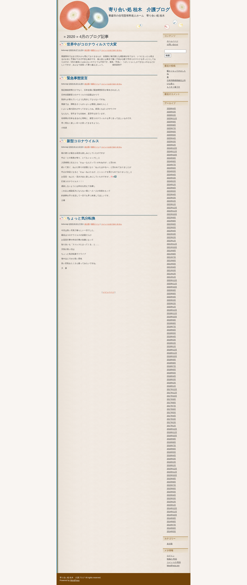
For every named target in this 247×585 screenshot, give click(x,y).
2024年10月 (172, 155)
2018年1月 (171, 386)
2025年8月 (171, 125)
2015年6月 (171, 488)
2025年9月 (171, 122)
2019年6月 (171, 330)
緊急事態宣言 (77, 78)
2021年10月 (172, 247)
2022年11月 (172, 211)
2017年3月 (171, 419)
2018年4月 (171, 376)
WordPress (75, 580)
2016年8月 (171, 442)
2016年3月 (171, 459)
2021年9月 (171, 251)
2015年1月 (171, 505)
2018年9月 (171, 360)
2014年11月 (172, 512)
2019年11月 (172, 313)
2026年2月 (171, 115)
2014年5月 (171, 531)
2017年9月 (171, 399)
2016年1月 (171, 465)
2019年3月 (171, 340)
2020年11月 (172, 284)
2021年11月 (172, 244)
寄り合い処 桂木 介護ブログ (139, 9)
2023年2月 (171, 201)
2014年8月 (171, 521)
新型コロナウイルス (83, 141)
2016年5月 (171, 452)
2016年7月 (171, 445)
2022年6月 (171, 224)
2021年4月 (171, 267)
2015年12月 (172, 469)
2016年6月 (171, 449)
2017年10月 (172, 396)
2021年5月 (171, 264)
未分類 (87, 50)
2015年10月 (172, 475)
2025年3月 (171, 142)
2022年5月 (171, 227)
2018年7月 (171, 366)
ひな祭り (170, 84)
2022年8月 (171, 221)
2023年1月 (171, 204)
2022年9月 (171, 218)
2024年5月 (171, 171)
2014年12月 (172, 508)
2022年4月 (171, 231)
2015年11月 (172, 472)
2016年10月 (172, 436)
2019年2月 (171, 343)
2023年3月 (171, 198)
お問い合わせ (172, 44)
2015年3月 (171, 498)
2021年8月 (171, 254)
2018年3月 (171, 379)
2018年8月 (171, 363)
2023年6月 (171, 188)
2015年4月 (171, 495)
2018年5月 (171, 373)
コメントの (174, 562)
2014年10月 (172, 515)
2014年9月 (171, 518)
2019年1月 (171, 346)
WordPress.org (173, 566)
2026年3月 (171, 112)
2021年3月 (171, 270)
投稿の (172, 559)
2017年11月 (172, 393)
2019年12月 (172, 310)
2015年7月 (171, 485)
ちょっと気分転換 (81, 218)
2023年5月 (171, 191)
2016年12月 (172, 429)
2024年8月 (171, 161)
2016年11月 (172, 432)
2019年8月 (171, 323)
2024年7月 (171, 165)
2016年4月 (171, 455)
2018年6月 (171, 369)
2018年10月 (172, 356)
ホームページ (172, 41)
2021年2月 (171, 274)
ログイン (170, 556)
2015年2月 (171, 502)
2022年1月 (171, 241)
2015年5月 (171, 492)
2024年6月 (171, 168)
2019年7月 (171, 327)
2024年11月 (172, 151)
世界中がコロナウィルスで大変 (92, 44)
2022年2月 (171, 237)
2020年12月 (172, 280)
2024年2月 (171, 181)
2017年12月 (172, 389)
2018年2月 (171, 383)
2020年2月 (171, 303)
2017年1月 (171, 426)
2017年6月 (171, 409)
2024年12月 (172, 148)
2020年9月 (171, 290)
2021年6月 (171, 260)
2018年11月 (172, 353)
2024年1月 (171, 184)
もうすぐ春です (173, 87)
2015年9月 (171, 479)
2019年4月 (171, 336)
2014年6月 (171, 528)
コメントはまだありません (111, 50)
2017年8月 (171, 403)
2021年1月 (171, 277)
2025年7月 (171, 128)
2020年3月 (171, 300)
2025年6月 (171, 132)
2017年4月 (171, 416)
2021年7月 (171, 257)
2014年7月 (171, 525)
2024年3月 (171, 178)
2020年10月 (172, 287)
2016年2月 (171, 462)
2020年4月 (171, 297)
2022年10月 (172, 214)
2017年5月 (171, 412)
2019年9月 (171, 320)
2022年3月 (171, 234)
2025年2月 (171, 145)
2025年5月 (171, 135)
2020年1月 (171, 307)
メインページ (108, 292)
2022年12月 (172, 208)
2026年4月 (171, 108)
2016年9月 (171, 439)
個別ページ (95, 50)
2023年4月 (171, 194)
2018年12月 (172, 350)
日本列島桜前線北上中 (176, 80)
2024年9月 (171, 158)
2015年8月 (171, 482)
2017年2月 (171, 422)
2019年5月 (171, 333)
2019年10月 (172, 317)
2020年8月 (171, 293)
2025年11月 (172, 118)
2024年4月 (171, 175)
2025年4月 (171, 138)
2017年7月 (171, 406)
